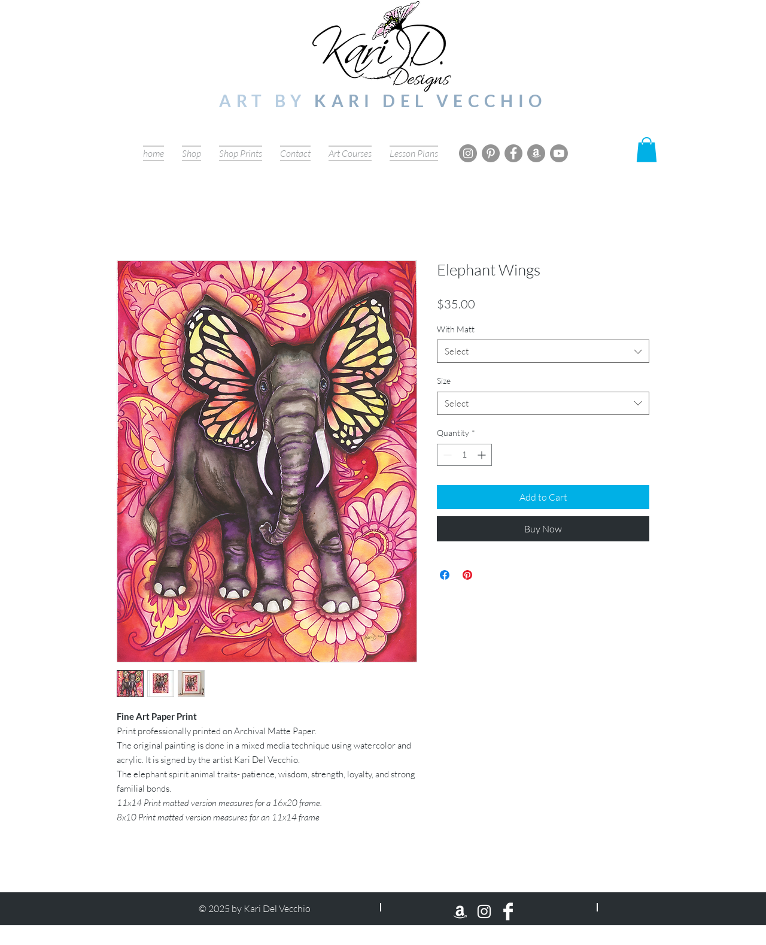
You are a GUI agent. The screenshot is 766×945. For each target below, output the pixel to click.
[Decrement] (446, 454)
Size (444, 380)
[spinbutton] (464, 454)
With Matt (456, 329)
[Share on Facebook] (444, 575)
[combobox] (543, 351)
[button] (646, 149)
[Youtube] (559, 153)
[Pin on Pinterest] (467, 575)
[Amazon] (536, 153)
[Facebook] (513, 153)
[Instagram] (468, 153)
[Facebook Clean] (508, 911)
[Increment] (482, 454)
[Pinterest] (491, 153)
